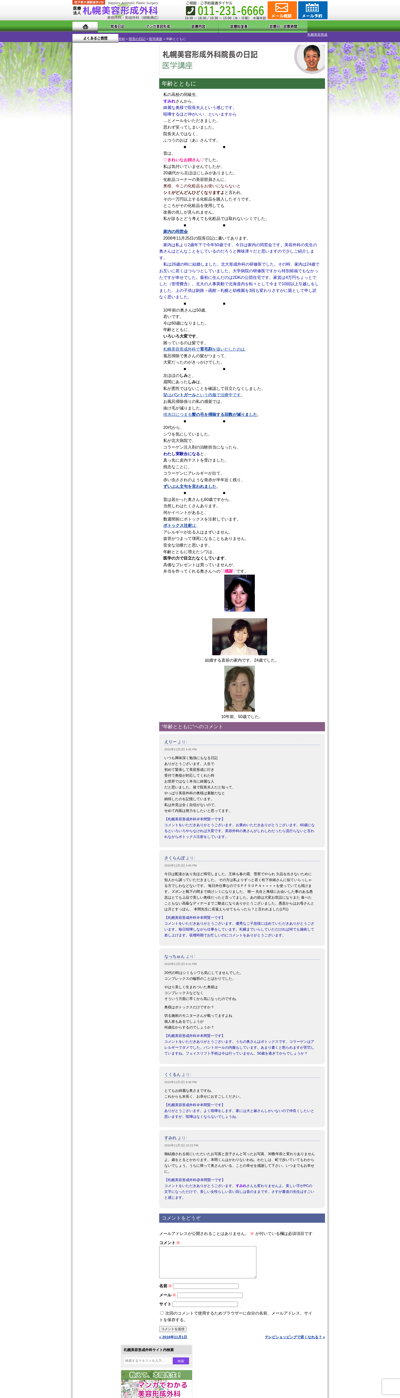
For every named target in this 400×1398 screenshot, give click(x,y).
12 (118, 239)
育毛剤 (94, 550)
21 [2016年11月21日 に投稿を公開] (91, 183)
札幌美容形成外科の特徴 (102, 633)
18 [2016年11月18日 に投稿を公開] (130, 175)
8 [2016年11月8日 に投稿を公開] (101, 168)
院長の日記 (111, 34)
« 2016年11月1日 (173, 1339)
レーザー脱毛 (100, 523)
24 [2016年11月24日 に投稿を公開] (120, 183)
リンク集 (89, 688)
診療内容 (179, 26)
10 (107, 239)
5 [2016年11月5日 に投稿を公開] (140, 160)
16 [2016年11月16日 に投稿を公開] (110, 175)
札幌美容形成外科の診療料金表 (107, 661)
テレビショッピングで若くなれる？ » (295, 1339)
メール (167, 1297)
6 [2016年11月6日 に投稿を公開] (81, 168)
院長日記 (113, 26)
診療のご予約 (312, 10)
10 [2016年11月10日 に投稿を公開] (120, 168)
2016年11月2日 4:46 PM (180, 861)
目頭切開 (96, 587)
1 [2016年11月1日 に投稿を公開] (101, 160)
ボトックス (98, 596)
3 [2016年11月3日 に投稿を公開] (120, 160)
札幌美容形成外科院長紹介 (103, 679)
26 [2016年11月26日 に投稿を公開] (140, 183)
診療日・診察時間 (256, 26)
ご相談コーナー (281, 10)
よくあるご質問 (305, 26)
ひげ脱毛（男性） (103, 541)
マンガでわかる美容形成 (146, 26)
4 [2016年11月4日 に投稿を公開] (130, 160)
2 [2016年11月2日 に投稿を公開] (110, 160)
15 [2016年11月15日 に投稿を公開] (101, 175)
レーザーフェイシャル (107, 532)
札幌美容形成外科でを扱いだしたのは (204, 345)
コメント (169, 1238)
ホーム (85, 26)
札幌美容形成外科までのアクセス (109, 652)
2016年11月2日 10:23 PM (181, 1141)
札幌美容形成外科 (85, 34)
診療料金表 (212, 26)
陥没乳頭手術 (100, 458)
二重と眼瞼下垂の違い (100, 486)
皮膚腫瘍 (96, 578)
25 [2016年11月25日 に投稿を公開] (130, 183)
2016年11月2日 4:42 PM (180, 745)
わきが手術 (107, 495)
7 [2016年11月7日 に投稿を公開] (91, 168)
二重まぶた (98, 477)
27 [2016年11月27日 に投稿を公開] (81, 191)
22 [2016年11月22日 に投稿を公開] (101, 183)
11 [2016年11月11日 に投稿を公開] (130, 168)
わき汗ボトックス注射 (107, 504)
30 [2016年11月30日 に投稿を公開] (110, 191)
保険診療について (96, 670)
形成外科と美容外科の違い (103, 642)
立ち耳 (94, 513)
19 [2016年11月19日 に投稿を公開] (140, 175)
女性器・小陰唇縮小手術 (109, 467)
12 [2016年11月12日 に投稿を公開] (140, 168)
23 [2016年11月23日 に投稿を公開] (110, 183)
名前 (165, 1287)
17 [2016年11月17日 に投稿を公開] (120, 175)
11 (112, 239)
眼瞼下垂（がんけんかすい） (112, 449)
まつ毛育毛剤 (100, 559)
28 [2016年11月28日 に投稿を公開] (91, 191)
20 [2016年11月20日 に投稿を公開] (81, 183)
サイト (165, 1306)
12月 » (97, 200)
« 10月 (81, 200)
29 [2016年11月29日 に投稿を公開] (101, 191)
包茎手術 (96, 568)
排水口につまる (210, 410)
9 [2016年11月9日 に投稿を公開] (110, 168)
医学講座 (129, 34)
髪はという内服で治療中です (202, 390)
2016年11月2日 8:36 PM (180, 1077)
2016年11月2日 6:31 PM (180, 959)
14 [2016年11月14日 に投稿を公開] (91, 175)
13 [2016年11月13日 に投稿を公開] (81, 175)
